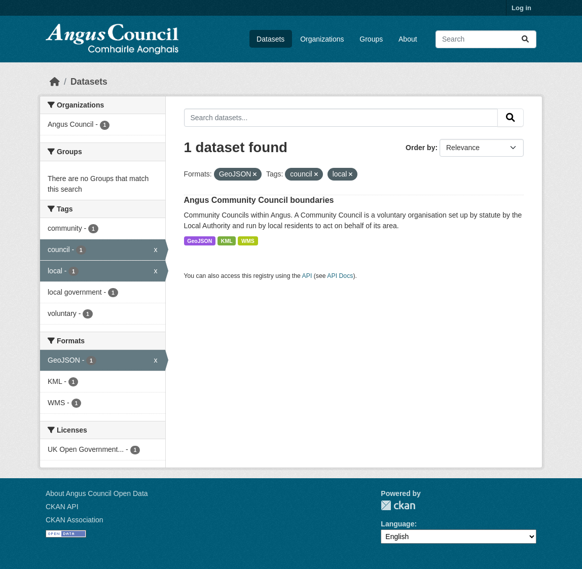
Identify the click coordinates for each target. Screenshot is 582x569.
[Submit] (525, 39)
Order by (420, 148)
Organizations (322, 39)
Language (397, 524)
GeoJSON (199, 241)
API (307, 275)
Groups (371, 39)
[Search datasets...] (485, 39)
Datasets (270, 39)
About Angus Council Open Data (97, 493)
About (407, 39)
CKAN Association (74, 520)
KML (227, 241)
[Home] (55, 82)
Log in (521, 8)
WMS (247, 241)
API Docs (340, 275)
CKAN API (62, 507)
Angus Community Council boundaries (259, 200)
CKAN (398, 505)
